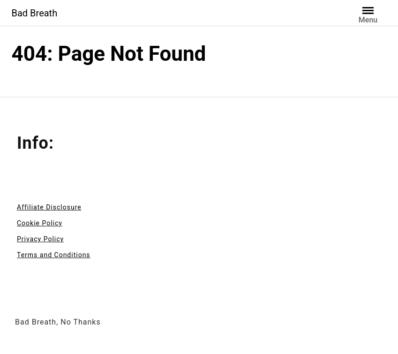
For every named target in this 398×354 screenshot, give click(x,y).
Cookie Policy (39, 223)
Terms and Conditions (53, 255)
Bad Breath (35, 13)
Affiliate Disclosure (49, 207)
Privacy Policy (40, 239)
